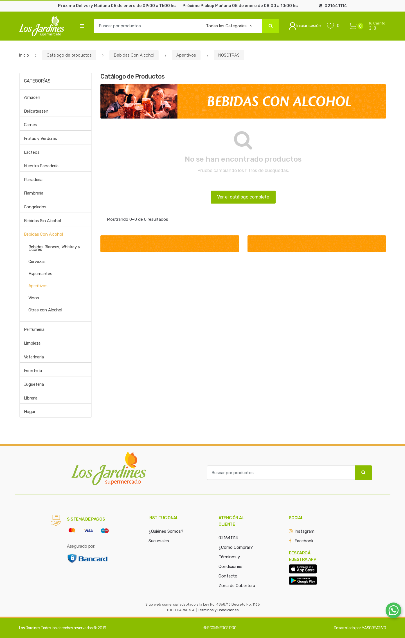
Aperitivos (186, 55)
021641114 (228, 537)
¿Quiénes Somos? (165, 531)
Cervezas (37, 261)
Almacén (32, 97)
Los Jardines (29, 628)
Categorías (37, 81)
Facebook (303, 540)
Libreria (31, 398)
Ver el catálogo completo (243, 197)
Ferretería (33, 370)
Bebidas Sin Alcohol (42, 220)
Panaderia (33, 179)
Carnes (30, 124)
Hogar (29, 411)
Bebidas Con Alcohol (134, 55)
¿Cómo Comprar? (236, 547)
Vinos (33, 297)
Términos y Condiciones (218, 610)
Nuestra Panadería (41, 165)
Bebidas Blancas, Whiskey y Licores (54, 248)
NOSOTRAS (229, 55)
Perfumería (34, 329)
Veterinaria (34, 357)
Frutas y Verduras (40, 138)
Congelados (35, 206)
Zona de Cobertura (237, 585)
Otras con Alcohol (45, 310)
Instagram (304, 531)
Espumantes (40, 273)
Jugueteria (34, 384)
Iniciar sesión (305, 26)
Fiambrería (34, 193)
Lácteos (32, 152)
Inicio (24, 55)
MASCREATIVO (374, 628)
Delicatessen (36, 111)
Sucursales (158, 540)
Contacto (228, 576)
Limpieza (32, 343)
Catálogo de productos (69, 55)
